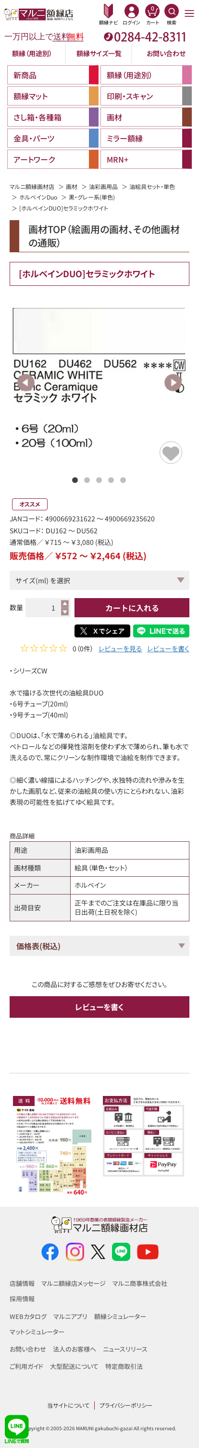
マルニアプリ (70, 1316)
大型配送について (74, 1366)
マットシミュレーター (37, 1331)
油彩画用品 (103, 186)
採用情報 (22, 1298)
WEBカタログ (28, 1316)
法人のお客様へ (74, 1349)
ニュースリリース (125, 1349)
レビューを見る (120, 649)
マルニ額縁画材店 (32, 186)
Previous (26, 382)
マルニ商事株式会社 (139, 1283)
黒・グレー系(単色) (92, 197)
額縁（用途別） (32, 53)
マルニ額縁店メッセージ (73, 1283)
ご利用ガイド (26, 1366)
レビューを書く (168, 649)
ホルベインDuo (38, 197)
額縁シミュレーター (120, 1316)
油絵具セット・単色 (152, 186)
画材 (71, 186)
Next (173, 382)
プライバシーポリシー (126, 1405)
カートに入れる (132, 607)
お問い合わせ (166, 53)
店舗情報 (22, 1283)
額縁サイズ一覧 (99, 53)
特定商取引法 (124, 1366)
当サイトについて (68, 1405)
